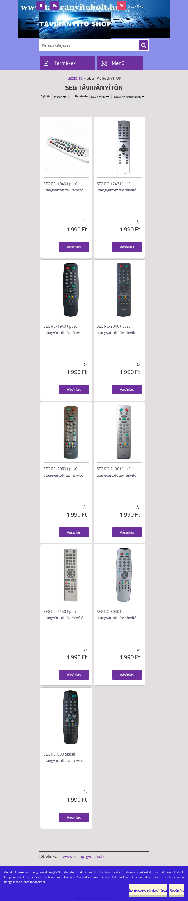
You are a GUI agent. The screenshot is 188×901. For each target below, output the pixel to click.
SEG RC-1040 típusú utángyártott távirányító (63, 187)
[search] (143, 45)
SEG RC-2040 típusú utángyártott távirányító (116, 329)
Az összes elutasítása (148, 890)
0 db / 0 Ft (135, 6)
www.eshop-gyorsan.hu (84, 856)
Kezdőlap (75, 78)
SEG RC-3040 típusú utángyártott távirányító (116, 614)
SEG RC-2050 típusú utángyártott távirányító (63, 472)
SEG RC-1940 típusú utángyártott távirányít (62, 329)
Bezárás (176, 890)
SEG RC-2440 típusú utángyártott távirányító (63, 614)
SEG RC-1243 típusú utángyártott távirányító (116, 187)
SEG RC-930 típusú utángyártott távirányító (63, 757)
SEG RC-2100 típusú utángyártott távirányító (116, 472)
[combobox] (100, 97)
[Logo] (75, 25)
